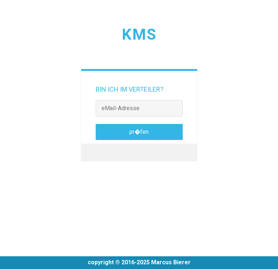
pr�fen (139, 131)
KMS (139, 34)
